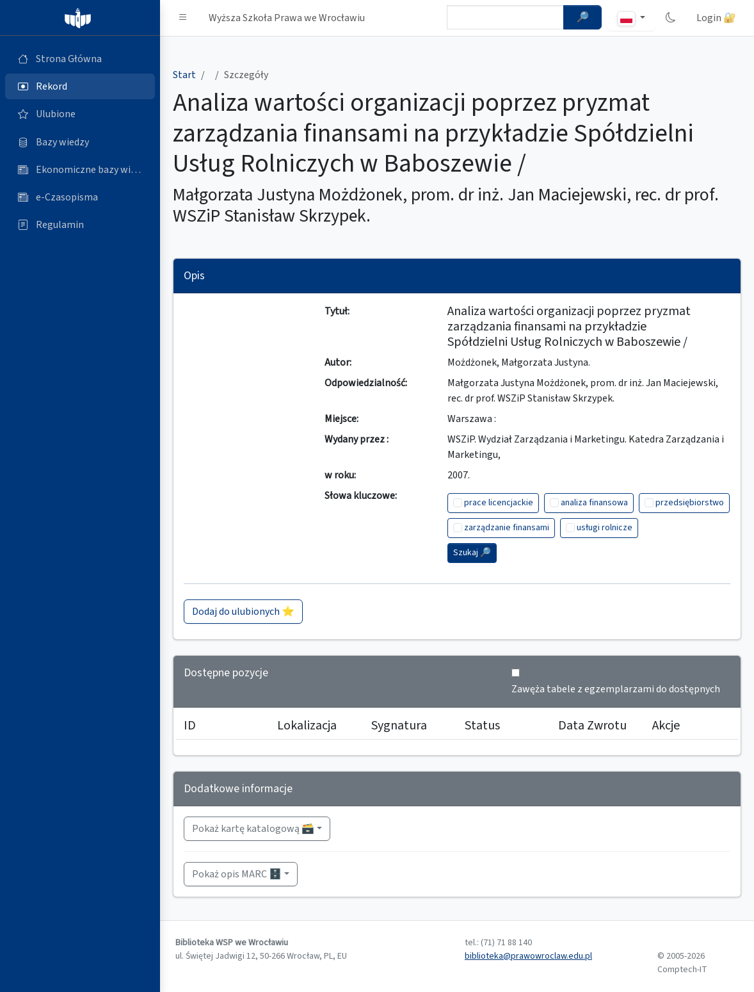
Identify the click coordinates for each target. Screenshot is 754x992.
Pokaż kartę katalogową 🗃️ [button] (253, 829)
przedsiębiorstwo (689, 502)
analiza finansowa (594, 502)
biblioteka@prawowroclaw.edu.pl (528, 956)
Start (184, 75)
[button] (183, 18)
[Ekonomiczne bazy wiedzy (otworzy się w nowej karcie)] (80, 170)
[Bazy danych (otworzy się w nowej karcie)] (80, 142)
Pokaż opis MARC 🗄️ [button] (237, 874)
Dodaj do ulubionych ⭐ (243, 612)
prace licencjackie (498, 502)
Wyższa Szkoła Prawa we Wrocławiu (287, 18)
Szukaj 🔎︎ (472, 552)
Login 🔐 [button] (716, 18)
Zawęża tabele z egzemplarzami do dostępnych (615, 689)
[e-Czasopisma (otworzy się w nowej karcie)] (80, 197)
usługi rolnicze (604, 527)
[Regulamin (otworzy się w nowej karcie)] (80, 225)
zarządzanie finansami (506, 527)
